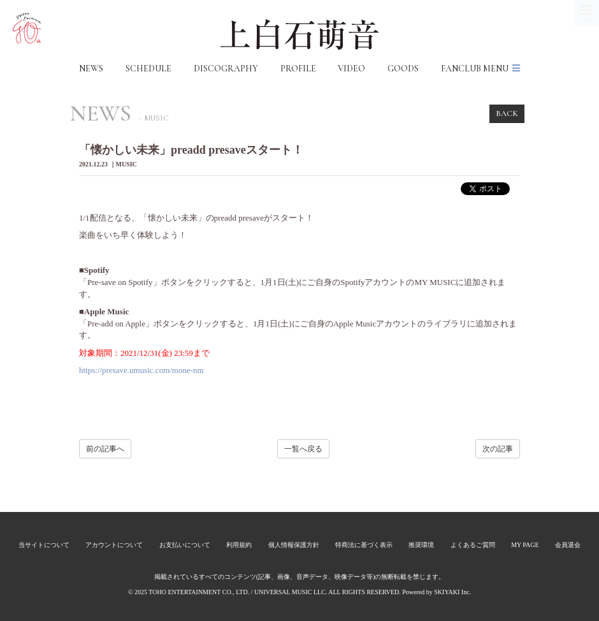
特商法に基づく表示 (364, 544)
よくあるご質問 (473, 544)
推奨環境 (421, 544)
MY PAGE (524, 544)
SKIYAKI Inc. (452, 591)
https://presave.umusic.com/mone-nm (141, 370)
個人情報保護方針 (293, 544)
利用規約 (239, 544)
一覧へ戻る (303, 448)
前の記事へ (105, 448)
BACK (507, 113)
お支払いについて (184, 544)
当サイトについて (43, 544)
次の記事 (497, 448)
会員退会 (568, 544)
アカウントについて (114, 544)
